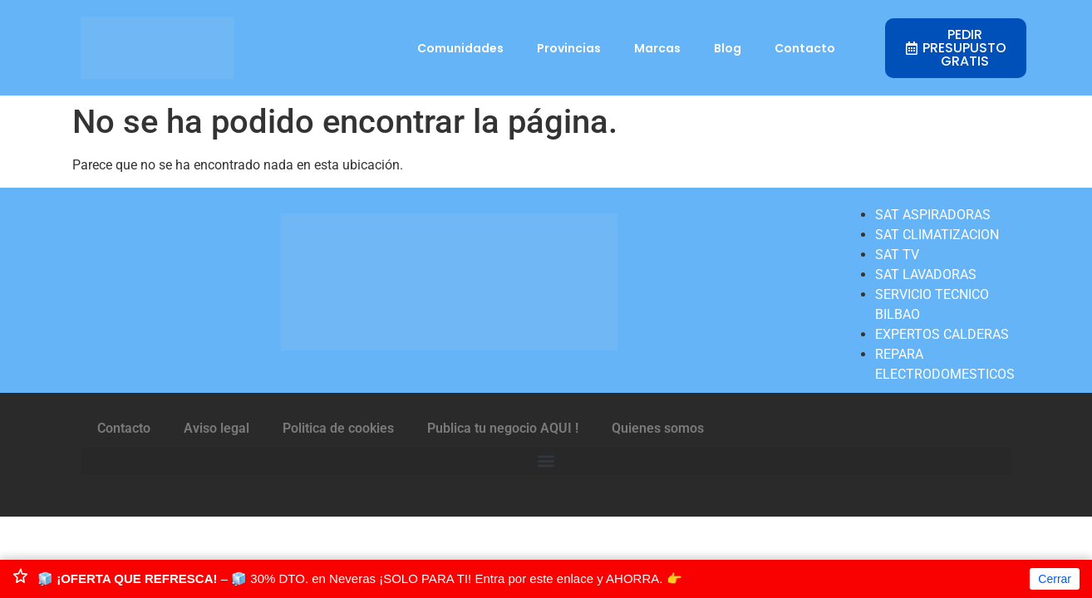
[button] (546, 461)
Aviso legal (216, 428)
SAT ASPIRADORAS (933, 215)
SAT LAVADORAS (925, 274)
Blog (727, 48)
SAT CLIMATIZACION (937, 235)
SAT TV (897, 254)
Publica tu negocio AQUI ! (502, 428)
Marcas (657, 48)
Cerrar (1054, 579)
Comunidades (460, 48)
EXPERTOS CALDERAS (942, 334)
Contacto (805, 48)
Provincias (569, 48)
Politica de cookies (338, 428)
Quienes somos (658, 428)
